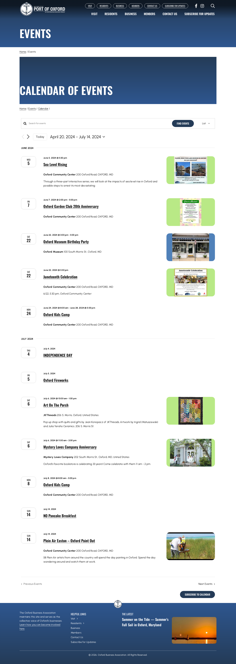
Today (40, 137)
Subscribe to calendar (197, 594)
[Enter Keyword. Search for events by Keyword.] (98, 123)
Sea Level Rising (55, 164)
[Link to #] (213, 6)
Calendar (43, 108)
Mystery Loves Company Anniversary (69, 447)
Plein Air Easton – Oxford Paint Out (69, 540)
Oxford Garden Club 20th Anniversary (70, 206)
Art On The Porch (55, 405)
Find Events (183, 123)
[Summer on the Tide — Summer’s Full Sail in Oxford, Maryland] (194, 630)
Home (23, 51)
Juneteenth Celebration (60, 276)
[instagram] (202, 6)
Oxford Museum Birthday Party (66, 241)
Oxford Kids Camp (56, 314)
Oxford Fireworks (55, 380)
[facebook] (196, 6)
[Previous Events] (23, 136)
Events (32, 108)
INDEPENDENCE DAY (57, 355)
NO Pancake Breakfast (59, 515)
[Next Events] (28, 137)
